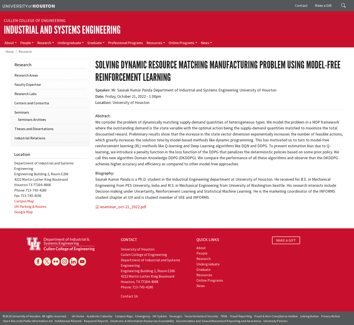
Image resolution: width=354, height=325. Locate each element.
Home (9, 51)
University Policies (275, 321)
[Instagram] (64, 261)
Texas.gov (175, 316)
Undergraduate (69, 42)
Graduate (94, 42)
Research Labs (25, 93)
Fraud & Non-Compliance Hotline (276, 316)
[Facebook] (38, 261)
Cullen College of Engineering (34, 20)
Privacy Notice (330, 316)
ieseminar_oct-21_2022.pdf (123, 206)
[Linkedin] (73, 261)
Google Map (23, 212)
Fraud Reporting (241, 316)
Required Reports (96, 321)
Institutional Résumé (68, 321)
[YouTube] (82, 261)
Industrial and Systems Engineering (62, 30)
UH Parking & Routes (30, 206)
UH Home (78, 316)
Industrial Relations (29, 138)
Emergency (142, 316)
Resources (154, 42)
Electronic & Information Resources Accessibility (142, 321)
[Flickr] (56, 261)
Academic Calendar (100, 316)
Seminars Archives (32, 119)
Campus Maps (124, 316)
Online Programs (181, 42)
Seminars (21, 112)
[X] (47, 261)
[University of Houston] (29, 5)
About (9, 42)
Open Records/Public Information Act (28, 321)
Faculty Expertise (27, 84)
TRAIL (224, 316)
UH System (160, 316)
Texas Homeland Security (201, 316)
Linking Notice (309, 316)
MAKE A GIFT (286, 240)
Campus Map (24, 201)
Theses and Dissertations (34, 128)
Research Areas (26, 75)
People (25, 42)
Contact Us (129, 296)
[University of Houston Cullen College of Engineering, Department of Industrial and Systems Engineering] (61, 243)
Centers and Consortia (31, 103)
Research (44, 42)
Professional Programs (125, 42)
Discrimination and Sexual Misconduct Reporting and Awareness (218, 321)
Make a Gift (323, 5)
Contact (301, 5)
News (205, 42)
